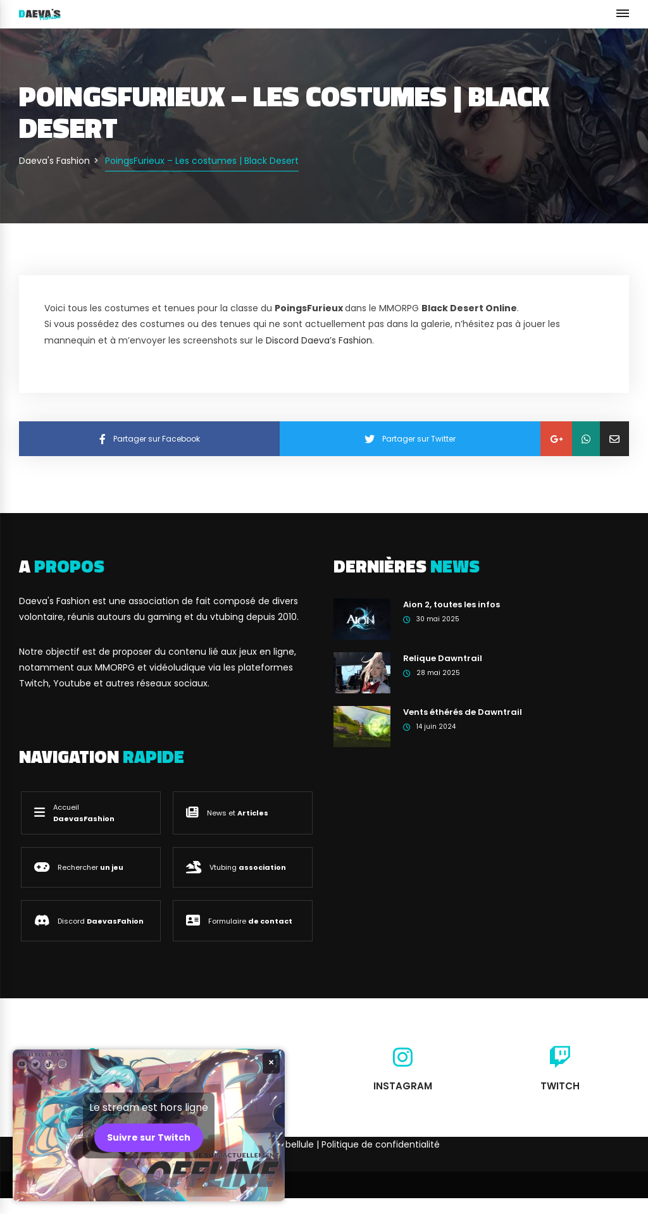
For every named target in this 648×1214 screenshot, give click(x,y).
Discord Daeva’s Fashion (319, 340)
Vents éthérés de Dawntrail (462, 712)
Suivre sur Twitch (148, 1137)
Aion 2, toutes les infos (451, 604)
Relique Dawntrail (442, 658)
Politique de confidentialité (380, 1144)
